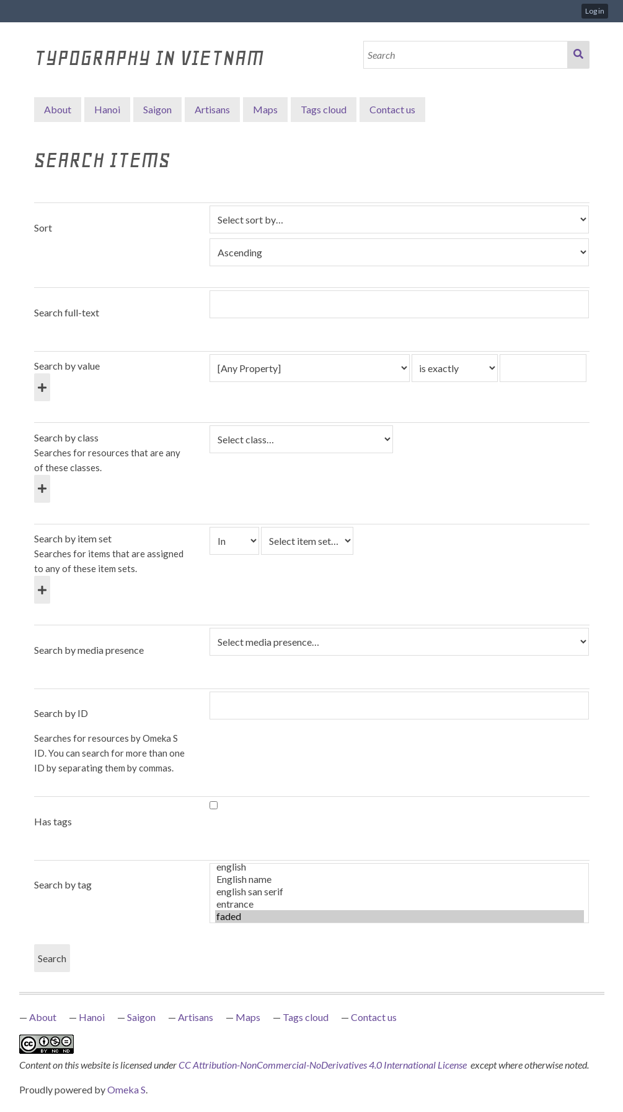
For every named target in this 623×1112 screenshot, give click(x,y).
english (399, 867)
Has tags (53, 821)
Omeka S (126, 1089)
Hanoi (107, 109)
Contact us (392, 109)
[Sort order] (399, 252)
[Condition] (234, 541)
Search (578, 55)
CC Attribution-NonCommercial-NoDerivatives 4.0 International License (324, 1065)
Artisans (212, 109)
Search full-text (66, 312)
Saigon (157, 109)
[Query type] (455, 368)
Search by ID (61, 713)
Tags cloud (324, 109)
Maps (265, 109)
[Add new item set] (42, 590)
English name (399, 879)
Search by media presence (89, 650)
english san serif (399, 891)
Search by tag (63, 884)
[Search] (465, 55)
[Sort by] (399, 219)
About (57, 109)
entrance (399, 904)
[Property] (309, 368)
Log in (594, 10)
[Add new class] (42, 489)
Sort (43, 227)
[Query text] (543, 368)
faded (399, 916)
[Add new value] (42, 387)
